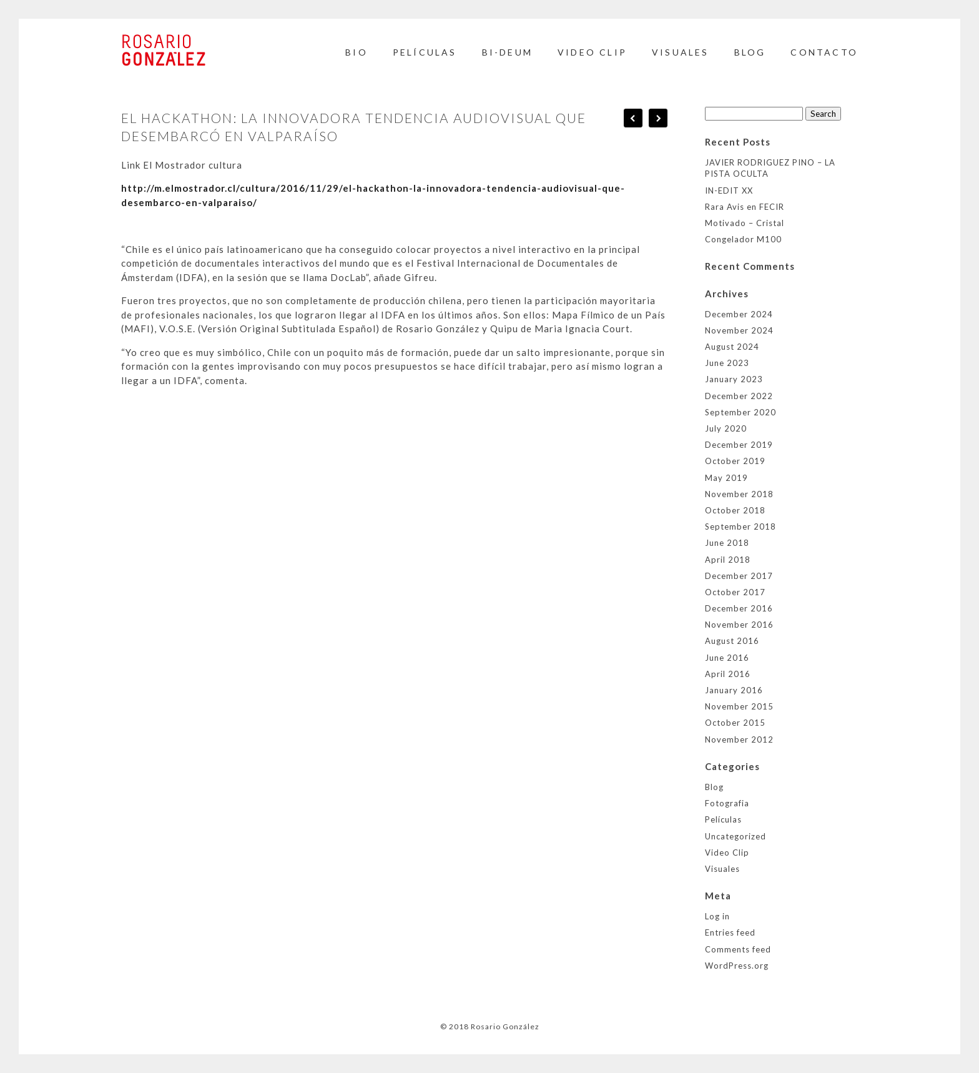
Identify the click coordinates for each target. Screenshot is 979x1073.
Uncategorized (735, 836)
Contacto (824, 52)
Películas (425, 52)
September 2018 (740, 527)
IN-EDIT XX (729, 190)
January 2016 (734, 690)
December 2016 (739, 608)
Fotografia (727, 803)
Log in (717, 916)
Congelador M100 (743, 239)
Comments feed (738, 949)
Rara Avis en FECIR (744, 207)
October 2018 (735, 510)
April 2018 (727, 560)
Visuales (680, 52)
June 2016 (727, 658)
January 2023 (734, 379)
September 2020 (740, 412)
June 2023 (727, 363)
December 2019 (739, 445)
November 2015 (739, 706)
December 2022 (739, 396)
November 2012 (739, 739)
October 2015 (735, 723)
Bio (356, 52)
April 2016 (727, 674)
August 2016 (732, 641)
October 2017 (735, 592)
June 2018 (727, 543)
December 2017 (739, 576)
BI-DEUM (507, 52)
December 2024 (739, 314)
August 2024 (732, 347)
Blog (714, 787)
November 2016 (739, 625)
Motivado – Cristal (744, 223)
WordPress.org (737, 966)
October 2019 (735, 461)
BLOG (750, 52)
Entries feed (730, 932)
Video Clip (592, 52)
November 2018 (739, 494)
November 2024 (739, 330)
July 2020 (726, 428)
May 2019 (726, 478)
